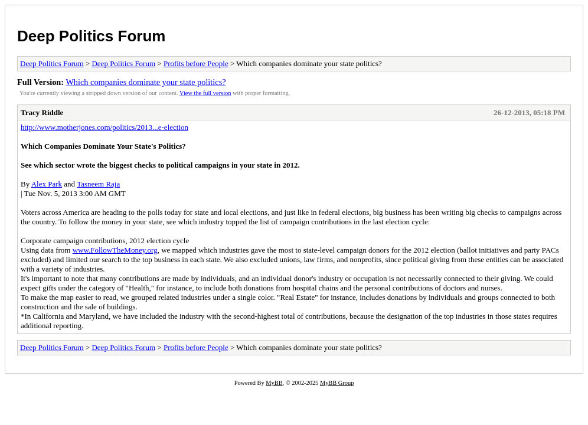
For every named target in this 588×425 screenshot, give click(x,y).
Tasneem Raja (98, 183)
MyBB (274, 383)
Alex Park (46, 183)
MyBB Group (337, 383)
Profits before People (196, 63)
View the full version (205, 93)
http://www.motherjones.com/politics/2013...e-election (104, 127)
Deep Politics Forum (91, 36)
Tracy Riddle (42, 112)
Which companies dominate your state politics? (146, 82)
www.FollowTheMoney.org (115, 250)
